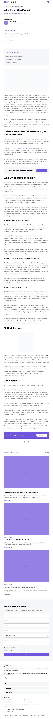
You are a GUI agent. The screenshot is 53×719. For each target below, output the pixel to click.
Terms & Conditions (42, 715)
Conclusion (7, 43)
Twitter (29, 442)
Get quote (41, 435)
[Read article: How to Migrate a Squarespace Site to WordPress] (26, 472)
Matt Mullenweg (8, 40)
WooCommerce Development (13, 59)
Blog (9, 6)
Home (5, 6)
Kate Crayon (13, 21)
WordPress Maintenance (12, 62)
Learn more (7, 500)
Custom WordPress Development (14, 56)
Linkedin (23, 442)
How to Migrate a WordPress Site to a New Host (20, 587)
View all (47, 452)
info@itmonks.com (20, 709)
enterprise (14, 273)
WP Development (17, 6)
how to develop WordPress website (19, 124)
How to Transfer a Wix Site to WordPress (18, 540)
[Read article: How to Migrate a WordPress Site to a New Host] (26, 566)
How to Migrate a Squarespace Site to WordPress (21, 493)
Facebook (26, 442)
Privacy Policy (33, 715)
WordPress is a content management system (17, 148)
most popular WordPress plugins (15, 294)
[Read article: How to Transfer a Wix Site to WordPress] (26, 519)
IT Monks (10, 2)
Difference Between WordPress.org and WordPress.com (18, 34)
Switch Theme (39, 2)
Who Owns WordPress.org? (11, 37)
